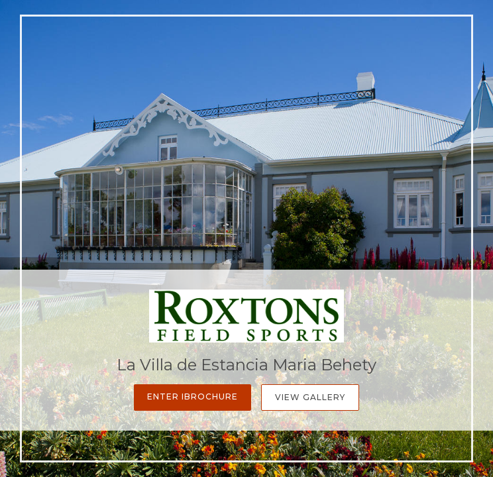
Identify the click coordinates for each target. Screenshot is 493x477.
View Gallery (310, 397)
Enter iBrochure (192, 396)
